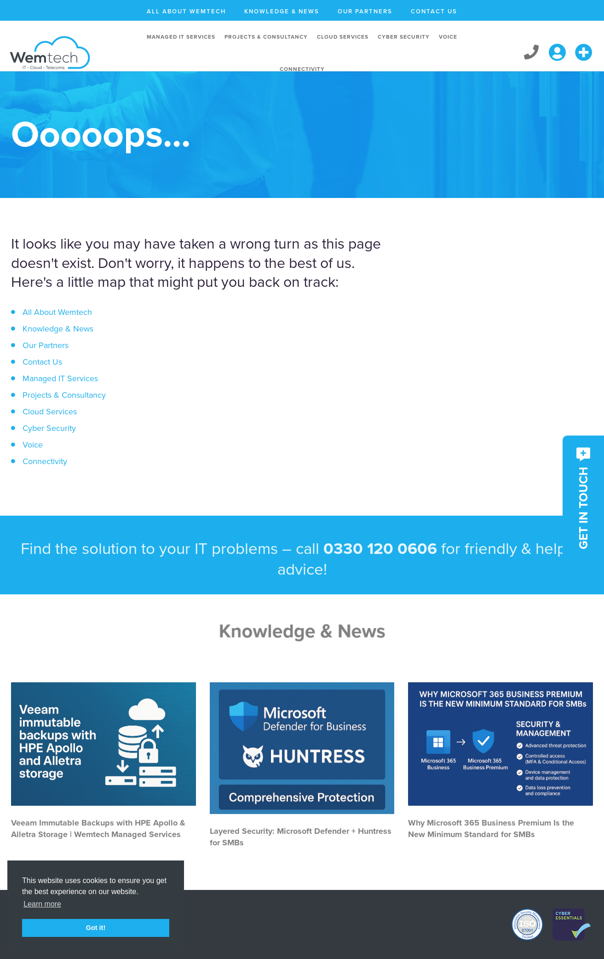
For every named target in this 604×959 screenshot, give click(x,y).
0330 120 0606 (380, 582)
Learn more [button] (42, 904)
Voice (448, 37)
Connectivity (302, 69)
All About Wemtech (186, 11)
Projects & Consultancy (266, 37)
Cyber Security (404, 37)
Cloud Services (342, 37)
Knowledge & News (281, 11)
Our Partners (365, 11)
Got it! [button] (95, 927)
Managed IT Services (181, 37)
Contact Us (434, 11)
